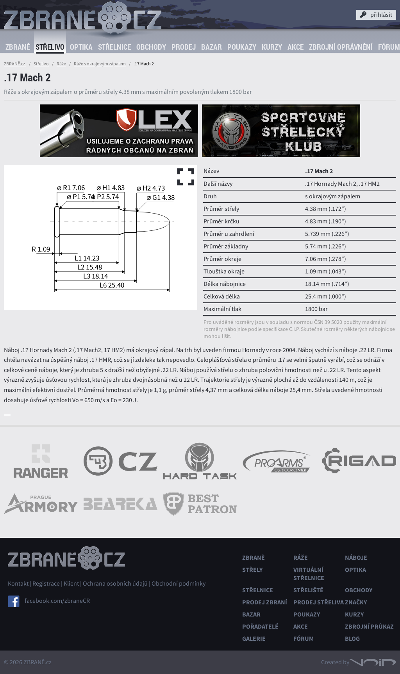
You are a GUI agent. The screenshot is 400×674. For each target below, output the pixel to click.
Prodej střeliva (318, 602)
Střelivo (50, 47)
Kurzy (272, 47)
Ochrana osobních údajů (115, 584)
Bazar (211, 47)
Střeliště (308, 590)
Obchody (151, 47)
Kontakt (18, 584)
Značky (356, 602)
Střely (252, 570)
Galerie (254, 638)
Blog (352, 638)
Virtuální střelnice (308, 574)
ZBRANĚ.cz (15, 64)
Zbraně (17, 47)
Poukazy (241, 47)
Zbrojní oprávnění (341, 47)
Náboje (356, 558)
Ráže (61, 64)
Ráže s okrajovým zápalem (100, 64)
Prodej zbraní (264, 602)
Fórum (303, 638)
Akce (296, 47)
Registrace (46, 584)
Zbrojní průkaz (369, 626)
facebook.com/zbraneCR (57, 601)
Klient (71, 584)
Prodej (183, 47)
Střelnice (114, 47)
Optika (81, 47)
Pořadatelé (260, 626)
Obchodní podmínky (178, 584)
